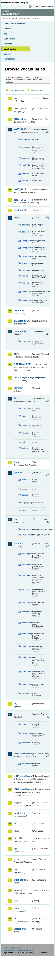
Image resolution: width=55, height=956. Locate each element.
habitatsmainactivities (27, 646)
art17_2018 (20, 200)
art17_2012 (20, 189)
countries (26, 158)
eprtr (16, 354)
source (25, 495)
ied (15, 714)
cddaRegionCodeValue (27, 225)
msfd (17, 859)
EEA (15, 2)
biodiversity (20, 210)
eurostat (18, 388)
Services (7, 54)
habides (18, 543)
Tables (7, 34)
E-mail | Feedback (12, 948)
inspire (18, 802)
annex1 (25, 724)
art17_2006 (20, 129)
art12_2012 (20, 108)
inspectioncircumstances (27, 733)
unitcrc (25, 448)
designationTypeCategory (27, 248)
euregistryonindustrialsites (23, 377)
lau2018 (18, 838)
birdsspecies (27, 602)
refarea (25, 433)
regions (25, 283)
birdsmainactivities (27, 565)
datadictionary (22, 321)
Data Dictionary (24, 18)
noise (17, 869)
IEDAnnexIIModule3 (23, 776)
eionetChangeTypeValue (27, 263)
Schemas (8, 44)
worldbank (20, 929)
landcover (19, 813)
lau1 (16, 823)
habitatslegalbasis (27, 634)
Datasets (8, 29)
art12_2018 (20, 119)
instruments (27, 693)
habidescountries (27, 623)
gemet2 (18, 472)
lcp (15, 849)
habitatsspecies (27, 684)
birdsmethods (27, 575)
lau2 (16, 831)
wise (16, 918)
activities (26, 139)
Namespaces (9, 59)
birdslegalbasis (27, 554)
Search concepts (36, 90)
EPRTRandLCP (22, 364)
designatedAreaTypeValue (27, 241)
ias (15, 703)
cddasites (26, 232)
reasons (25, 174)
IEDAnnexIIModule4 (23, 789)
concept (25, 480)
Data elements (10, 39)
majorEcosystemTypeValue (27, 276)
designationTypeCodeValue (27, 256)
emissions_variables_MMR (27, 529)
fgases (17, 462)
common (19, 310)
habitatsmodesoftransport (27, 671)
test (16, 900)
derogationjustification (27, 612)
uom (16, 908)
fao (15, 398)
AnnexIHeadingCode (27, 764)
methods (26, 165)
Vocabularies (10, 49)
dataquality (20, 331)
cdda (16, 217)
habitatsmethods (27, 657)
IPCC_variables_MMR (27, 535)
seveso (18, 890)
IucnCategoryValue (27, 270)
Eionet (14, 18)
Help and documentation (14, 24)
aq (15, 98)
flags (24, 416)
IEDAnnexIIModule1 (23, 753)
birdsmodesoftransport (27, 590)
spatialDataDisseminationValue (27, 292)
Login (33, 6)
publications (21, 880)
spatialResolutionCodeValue (27, 300)
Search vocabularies (17, 90)
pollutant (26, 743)
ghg (16, 519)
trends (25, 181)
